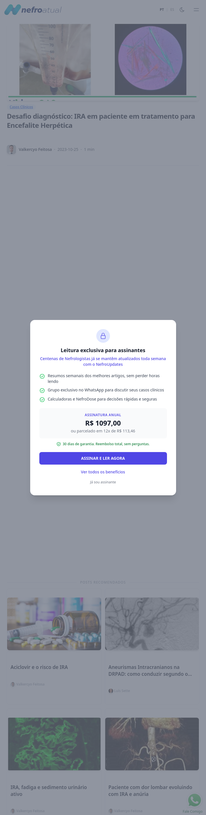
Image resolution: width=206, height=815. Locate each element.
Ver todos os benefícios (103, 472)
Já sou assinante (103, 482)
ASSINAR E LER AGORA (103, 458)
